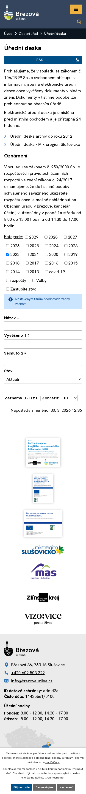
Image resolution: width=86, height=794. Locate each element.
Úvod (8, 33)
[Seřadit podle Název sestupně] (18, 318)
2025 (34, 245)
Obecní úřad (28, 33)
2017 (34, 263)
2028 (53, 237)
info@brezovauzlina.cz (32, 681)
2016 (53, 263)
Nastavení (66, 787)
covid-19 (57, 271)
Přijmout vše (22, 787)
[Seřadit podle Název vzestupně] (18, 317)
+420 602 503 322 (28, 672)
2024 (53, 245)
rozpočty (18, 280)
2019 (73, 254)
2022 (14, 254)
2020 (53, 254)
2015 (73, 263)
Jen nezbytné (44, 787)
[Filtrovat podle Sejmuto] (43, 361)
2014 (14, 271)
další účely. (52, 762)
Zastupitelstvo (23, 289)
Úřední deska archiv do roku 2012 (41, 136)
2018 (14, 263)
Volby (41, 280)
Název (10, 317)
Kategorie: (13, 236)
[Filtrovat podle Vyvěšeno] (43, 344)
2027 (72, 237)
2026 (14, 245)
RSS (58, 59)
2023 (73, 245)
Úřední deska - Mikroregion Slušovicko (45, 144)
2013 (34, 271)
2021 (34, 254)
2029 (33, 237)
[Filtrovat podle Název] (43, 326)
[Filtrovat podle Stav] (43, 379)
